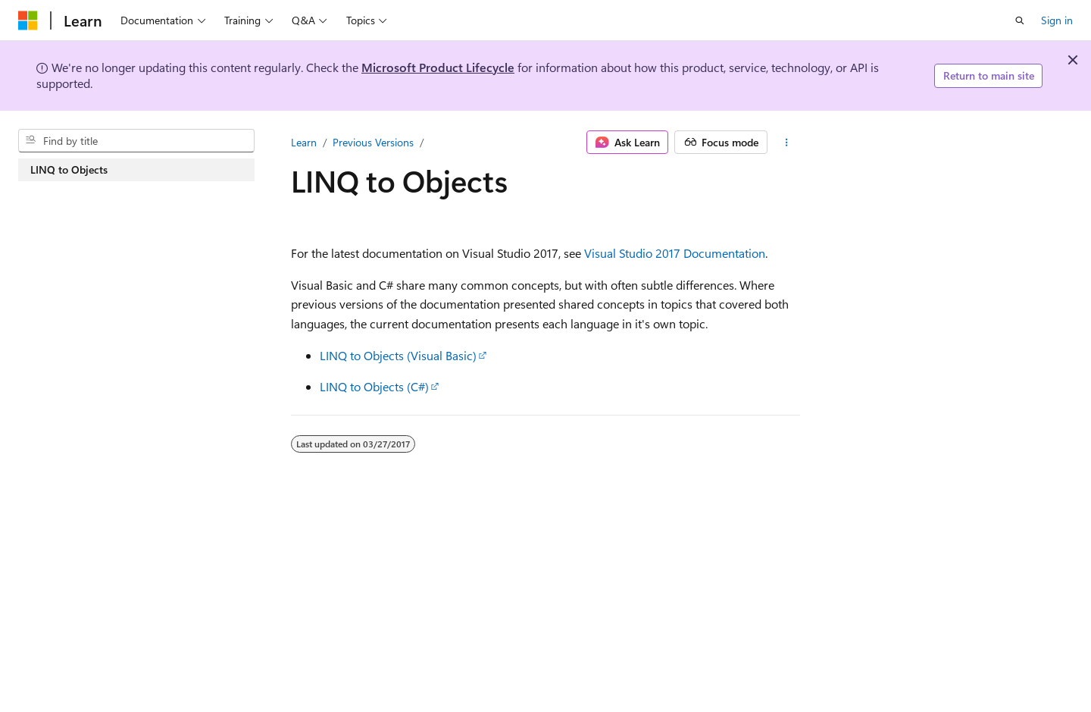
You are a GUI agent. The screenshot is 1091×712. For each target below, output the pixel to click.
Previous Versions (373, 142)
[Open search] (1020, 20)
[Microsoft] (28, 20)
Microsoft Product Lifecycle (437, 67)
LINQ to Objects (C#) (374, 386)
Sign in (1057, 20)
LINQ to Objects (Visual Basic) (398, 355)
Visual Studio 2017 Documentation (674, 253)
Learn (304, 142)
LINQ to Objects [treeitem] (69, 169)
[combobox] (136, 141)
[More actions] (787, 142)
